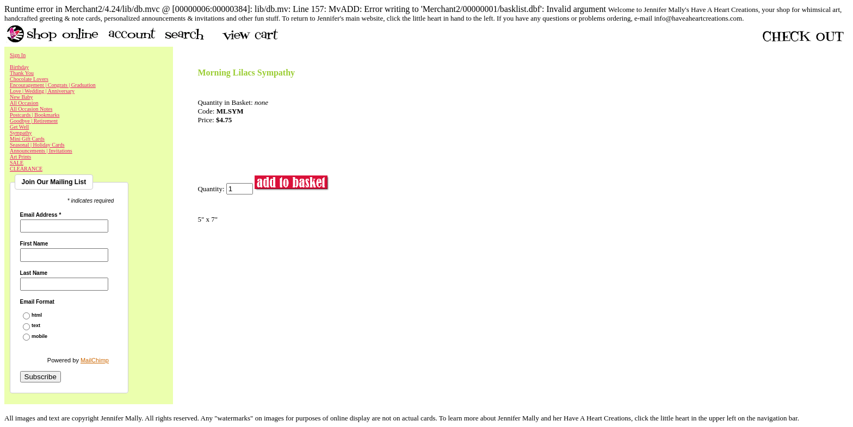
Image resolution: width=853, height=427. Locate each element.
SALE (16, 163)
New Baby (21, 97)
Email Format (37, 302)
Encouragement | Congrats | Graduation (53, 85)
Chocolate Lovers (29, 79)
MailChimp (95, 360)
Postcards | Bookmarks (34, 115)
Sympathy (21, 133)
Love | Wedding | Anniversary (42, 91)
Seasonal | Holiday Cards (37, 145)
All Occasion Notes (31, 109)
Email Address (40, 215)
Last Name (34, 273)
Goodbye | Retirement (34, 121)
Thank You (22, 73)
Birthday (19, 67)
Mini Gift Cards (27, 139)
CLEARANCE (26, 169)
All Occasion (24, 103)
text (36, 325)
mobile (39, 336)
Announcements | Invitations (41, 151)
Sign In (18, 55)
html (37, 315)
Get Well (19, 127)
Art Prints (20, 157)
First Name (34, 244)
